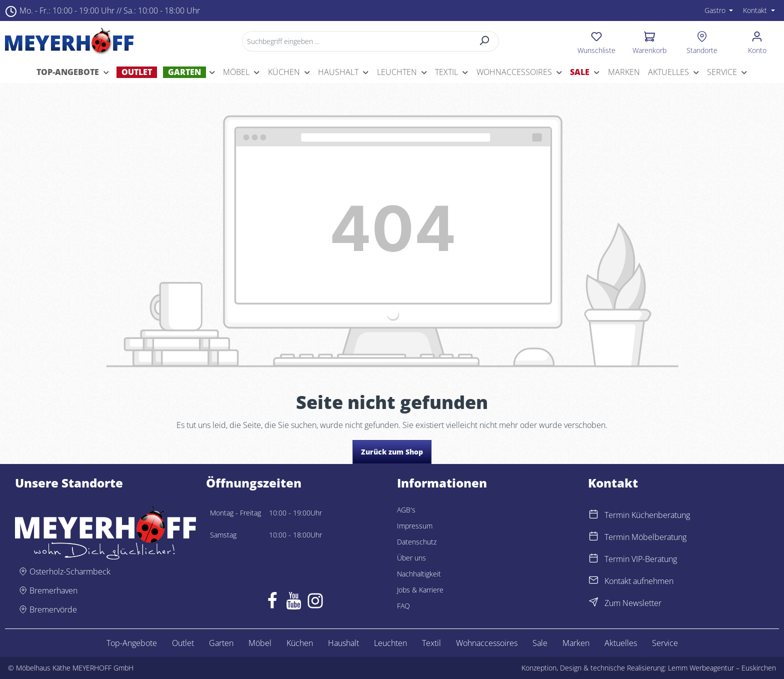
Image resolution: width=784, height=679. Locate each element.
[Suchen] (484, 41)
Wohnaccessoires (487, 643)
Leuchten (390, 643)
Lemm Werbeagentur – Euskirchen (722, 667)
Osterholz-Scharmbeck (70, 571)
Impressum (414, 525)
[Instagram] (315, 603)
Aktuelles (620, 643)
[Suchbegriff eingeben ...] (356, 41)
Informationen (442, 483)
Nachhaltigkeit (419, 573)
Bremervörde (53, 609)
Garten (221, 643)
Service (665, 643)
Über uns (411, 557)
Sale (540, 643)
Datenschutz (416, 541)
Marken (576, 643)
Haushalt (343, 643)
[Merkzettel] (596, 41)
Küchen (299, 643)
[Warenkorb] (649, 41)
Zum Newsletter (633, 603)
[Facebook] (272, 603)
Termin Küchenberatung (647, 515)
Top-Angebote (131, 643)
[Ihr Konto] (757, 41)
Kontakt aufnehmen (639, 581)
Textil (431, 643)
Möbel (260, 643)
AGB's (406, 509)
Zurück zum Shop (392, 451)
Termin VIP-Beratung (640, 559)
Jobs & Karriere (420, 589)
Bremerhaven (54, 590)
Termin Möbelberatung (645, 537)
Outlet (183, 643)
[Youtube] (293, 603)
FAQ (403, 605)
